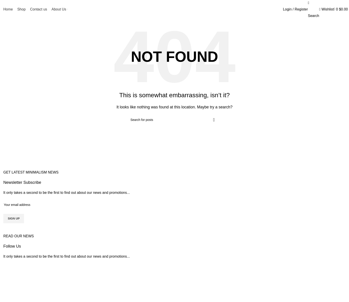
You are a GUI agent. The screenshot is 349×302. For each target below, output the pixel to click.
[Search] (174, 120)
